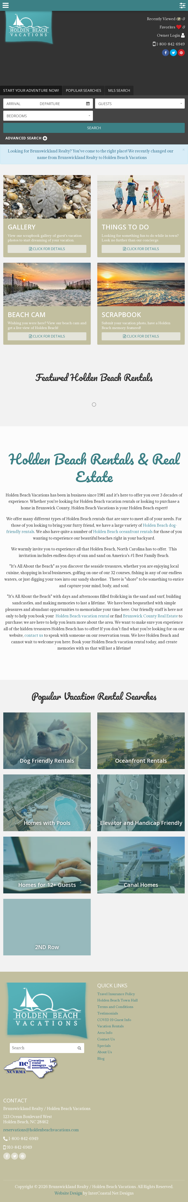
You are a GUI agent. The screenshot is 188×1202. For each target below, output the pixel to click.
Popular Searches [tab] (83, 90)
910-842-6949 (17, 1147)
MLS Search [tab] (119, 90)
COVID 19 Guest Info (114, 1020)
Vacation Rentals (110, 1026)
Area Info (104, 1032)
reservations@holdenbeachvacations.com (41, 1129)
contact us (33, 635)
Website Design (68, 1193)
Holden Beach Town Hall (117, 1000)
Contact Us (106, 1039)
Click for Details (47, 248)
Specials (104, 1045)
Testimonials (107, 1013)
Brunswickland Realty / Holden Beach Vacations (29, 28)
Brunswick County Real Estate (150, 616)
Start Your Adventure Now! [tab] (31, 90)
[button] (140, 104)
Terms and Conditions (115, 1007)
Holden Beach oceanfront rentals (123, 531)
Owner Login (171, 35)
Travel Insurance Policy (116, 994)
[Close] (183, 149)
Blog (100, 1058)
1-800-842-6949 (169, 44)
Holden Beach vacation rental (82, 616)
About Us (104, 1052)
